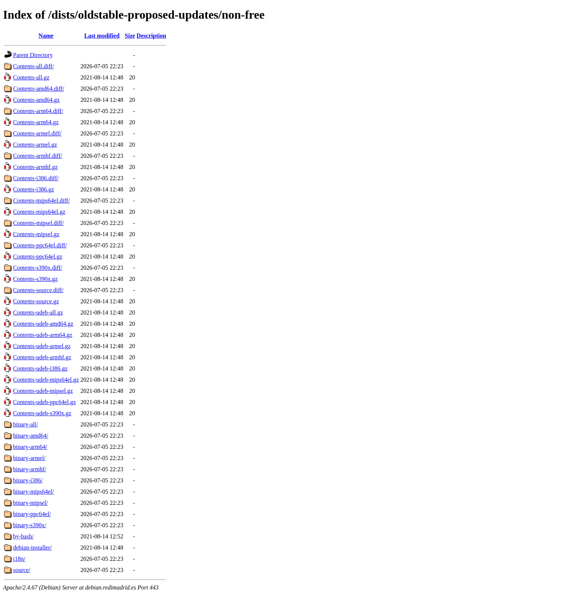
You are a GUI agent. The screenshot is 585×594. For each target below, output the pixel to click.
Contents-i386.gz (33, 189)
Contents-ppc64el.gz (37, 256)
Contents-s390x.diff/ (37, 268)
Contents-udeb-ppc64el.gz (44, 402)
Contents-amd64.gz (36, 100)
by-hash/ (23, 536)
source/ (21, 570)
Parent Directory (33, 55)
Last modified (102, 35)
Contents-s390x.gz (35, 279)
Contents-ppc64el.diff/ (40, 245)
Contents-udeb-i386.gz (40, 368)
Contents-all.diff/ (33, 66)
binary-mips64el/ (33, 491)
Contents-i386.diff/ (36, 178)
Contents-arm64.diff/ (38, 111)
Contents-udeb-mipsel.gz (43, 391)
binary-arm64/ (30, 447)
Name (45, 35)
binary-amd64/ (30, 435)
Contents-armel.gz (35, 144)
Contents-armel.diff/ (37, 133)
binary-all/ (25, 424)
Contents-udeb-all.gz (38, 312)
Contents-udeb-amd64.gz (43, 324)
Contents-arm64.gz (36, 122)
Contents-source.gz (36, 301)
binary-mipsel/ (30, 503)
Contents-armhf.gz (35, 167)
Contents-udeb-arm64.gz (42, 335)
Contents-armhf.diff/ (37, 156)
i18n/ (19, 559)
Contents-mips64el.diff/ (41, 200)
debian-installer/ (32, 547)
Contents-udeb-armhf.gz (42, 357)
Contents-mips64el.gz (39, 212)
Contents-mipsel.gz (36, 234)
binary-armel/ (29, 458)
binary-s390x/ (29, 525)
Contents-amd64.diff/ (38, 88)
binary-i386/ (28, 480)
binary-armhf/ (29, 469)
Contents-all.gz (31, 77)
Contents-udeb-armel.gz (42, 346)
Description (151, 35)
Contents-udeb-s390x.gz (42, 413)
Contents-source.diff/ (38, 290)
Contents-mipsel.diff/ (38, 223)
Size (130, 35)
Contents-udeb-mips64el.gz (46, 379)
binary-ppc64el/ (32, 514)
